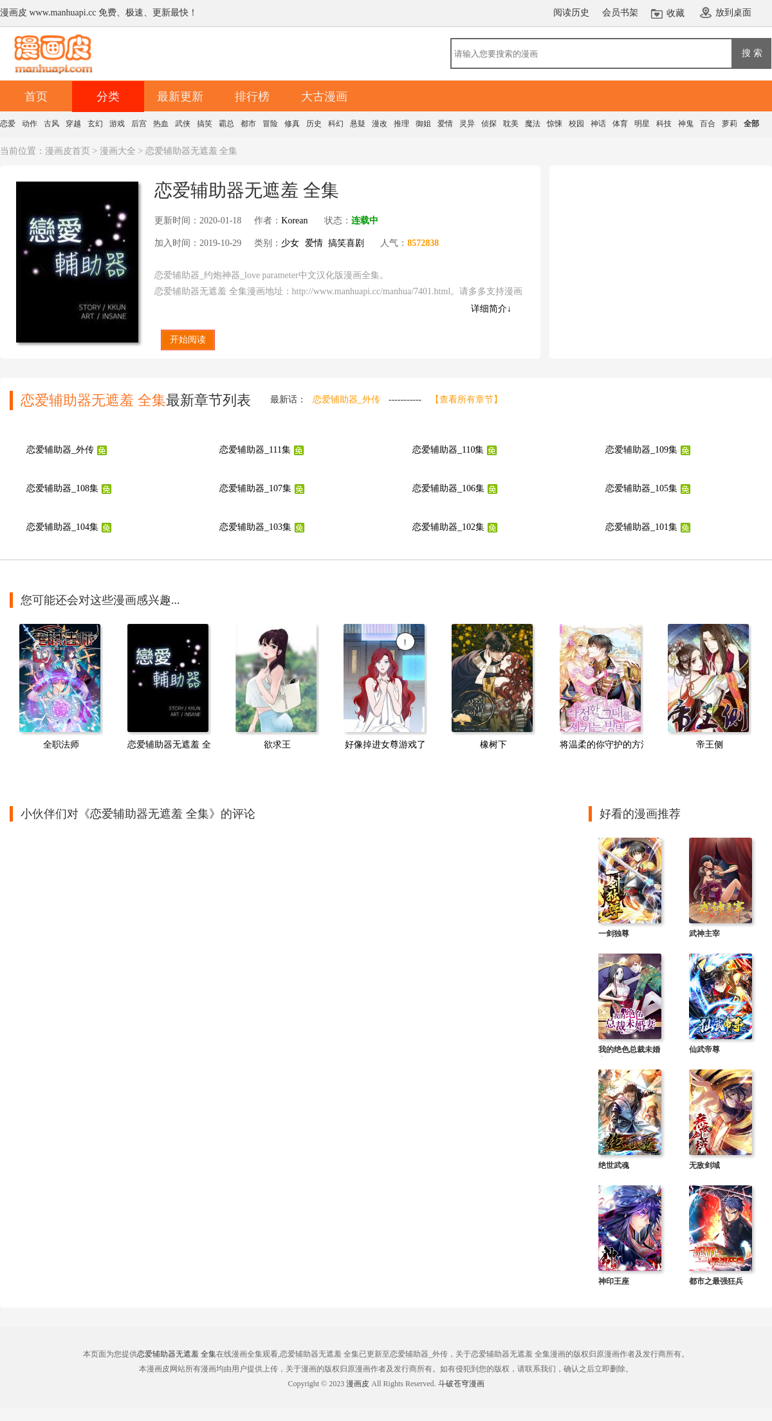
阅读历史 (571, 12)
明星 (642, 123)
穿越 (73, 123)
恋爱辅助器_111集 (255, 450)
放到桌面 (733, 12)
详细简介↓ (491, 309)
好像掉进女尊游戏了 (385, 744)
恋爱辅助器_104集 (62, 527)
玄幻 (95, 123)
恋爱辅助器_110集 (448, 450)
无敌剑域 (704, 1165)
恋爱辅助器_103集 (255, 527)
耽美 (511, 123)
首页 (36, 96)
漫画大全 (118, 151)
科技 (664, 123)
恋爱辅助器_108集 (62, 488)
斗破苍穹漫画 (461, 1383)
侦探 (489, 123)
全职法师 (61, 744)
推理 (401, 123)
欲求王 (277, 744)
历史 (314, 123)
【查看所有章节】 (466, 399)
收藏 (675, 13)
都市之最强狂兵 (716, 1281)
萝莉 (729, 123)
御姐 (423, 123)
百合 (707, 123)
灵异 (467, 123)
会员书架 (620, 12)
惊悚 (554, 123)
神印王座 (613, 1281)
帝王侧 (709, 744)
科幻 (336, 123)
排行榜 (252, 96)
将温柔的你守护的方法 (605, 744)
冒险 (270, 123)
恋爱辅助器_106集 (448, 488)
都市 (248, 123)
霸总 (226, 123)
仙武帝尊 (704, 1049)
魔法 (532, 123)
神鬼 (686, 123)
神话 (598, 123)
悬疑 (357, 123)
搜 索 (752, 53)
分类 (108, 96)
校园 (576, 123)
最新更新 (180, 96)
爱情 (445, 123)
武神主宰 (704, 933)
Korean (294, 220)
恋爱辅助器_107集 (255, 488)
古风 (51, 123)
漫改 (379, 123)
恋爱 (7, 123)
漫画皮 (357, 1383)
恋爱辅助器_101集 (641, 527)
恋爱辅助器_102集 (448, 527)
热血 (161, 123)
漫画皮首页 (67, 151)
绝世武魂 (613, 1165)
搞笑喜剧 (346, 243)
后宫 (139, 123)
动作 (29, 123)
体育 (620, 123)
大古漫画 (324, 96)
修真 (292, 123)
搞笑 (204, 123)
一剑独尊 (613, 933)
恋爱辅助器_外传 (346, 399)
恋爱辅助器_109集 (641, 450)
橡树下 (493, 744)
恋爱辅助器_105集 (641, 488)
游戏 (117, 123)
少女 (290, 243)
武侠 (182, 123)
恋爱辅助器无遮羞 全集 (173, 744)
